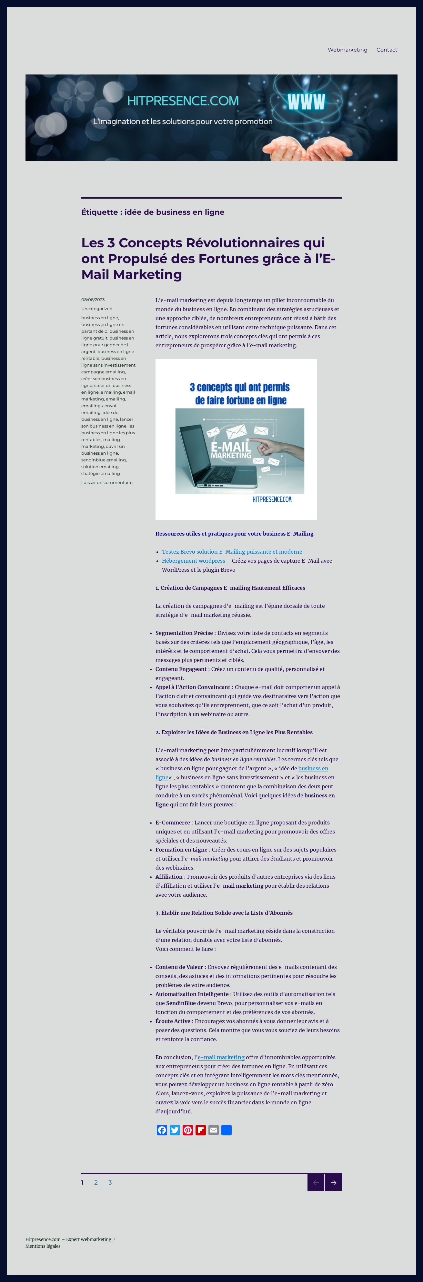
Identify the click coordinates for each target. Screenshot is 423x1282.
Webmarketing (348, 50)
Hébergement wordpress (193, 560)
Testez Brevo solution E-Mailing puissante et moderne (232, 551)
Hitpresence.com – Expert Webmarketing (68, 1239)
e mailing (111, 392)
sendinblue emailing (103, 459)
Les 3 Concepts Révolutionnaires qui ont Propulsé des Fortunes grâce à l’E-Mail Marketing (208, 258)
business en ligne (99, 317)
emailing (115, 398)
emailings (92, 405)
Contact (387, 50)
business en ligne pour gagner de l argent (107, 344)
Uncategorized (97, 308)
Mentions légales (43, 1246)
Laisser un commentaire (107, 482)
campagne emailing (103, 371)
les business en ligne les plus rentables (108, 432)
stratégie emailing (100, 473)
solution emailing (100, 466)
